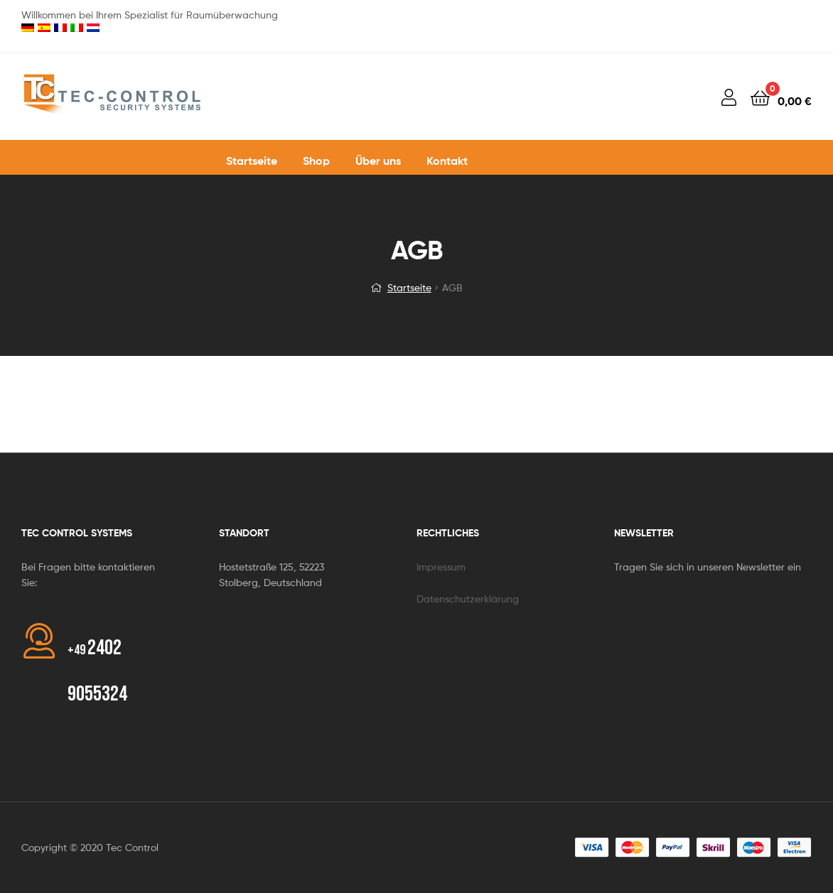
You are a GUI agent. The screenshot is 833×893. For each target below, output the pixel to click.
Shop (316, 160)
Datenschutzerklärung (467, 598)
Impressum (441, 567)
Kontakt (447, 160)
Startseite (251, 160)
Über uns (378, 160)
